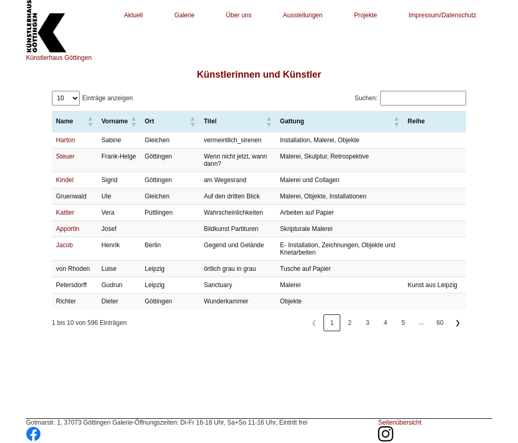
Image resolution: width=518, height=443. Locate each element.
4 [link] (385, 322)
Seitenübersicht (400, 422)
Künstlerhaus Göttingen (58, 57)
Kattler (65, 212)
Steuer (65, 156)
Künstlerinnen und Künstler (259, 74)
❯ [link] (457, 322)
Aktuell (133, 15)
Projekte (365, 15)
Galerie (184, 15)
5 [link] (403, 322)
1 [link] (332, 322)
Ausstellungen (302, 15)
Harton (65, 140)
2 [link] (350, 322)
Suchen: (365, 98)
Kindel (64, 180)
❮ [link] (314, 322)
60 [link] (440, 322)
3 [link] (368, 322)
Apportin (68, 229)
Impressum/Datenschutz (442, 15)
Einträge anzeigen (107, 98)
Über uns (239, 15)
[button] (90, 121)
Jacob (64, 245)
